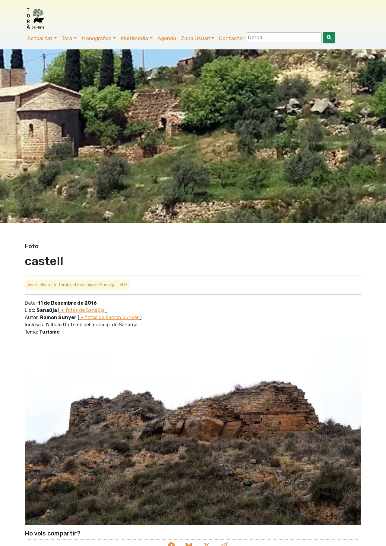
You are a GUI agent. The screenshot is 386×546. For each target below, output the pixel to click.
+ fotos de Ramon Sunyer (109, 317)
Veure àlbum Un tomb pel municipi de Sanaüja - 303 (77, 284)
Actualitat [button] (39, 38)
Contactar (231, 38)
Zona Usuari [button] (195, 38)
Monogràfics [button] (96, 38)
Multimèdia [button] (134, 38)
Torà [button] (67, 38)
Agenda (166, 38)
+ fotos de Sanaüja (83, 310)
